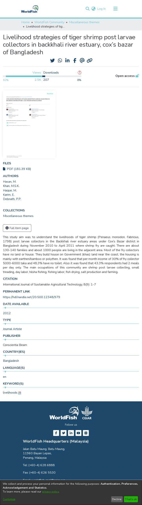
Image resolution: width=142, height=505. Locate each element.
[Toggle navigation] (115, 8)
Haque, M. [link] (10, 190)
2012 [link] (7, 313)
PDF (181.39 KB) (17, 169)
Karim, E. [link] (8, 195)
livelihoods (10, 392)
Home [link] (25, 22)
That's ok (131, 499)
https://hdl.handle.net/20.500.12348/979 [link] (31, 297)
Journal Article (12, 329)
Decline (116, 499)
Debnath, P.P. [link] (12, 199)
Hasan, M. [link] (9, 182)
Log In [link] (101, 9)
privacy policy (50, 491)
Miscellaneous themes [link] (84, 22)
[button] (87, 8)
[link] (18, 216)
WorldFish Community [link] (49, 22)
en (4, 377)
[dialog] (71, 492)
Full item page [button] (17, 228)
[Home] (29, 9)
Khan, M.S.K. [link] (11, 186)
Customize (9, 499)
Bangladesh (11, 361)
